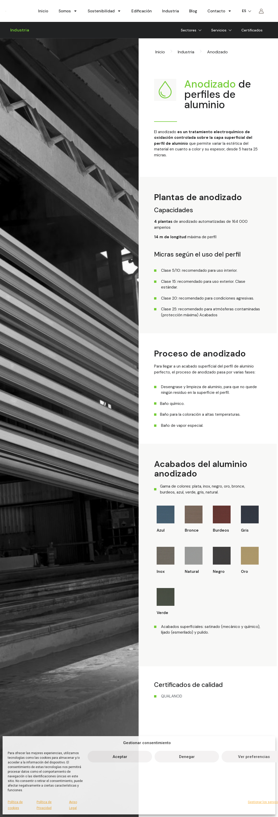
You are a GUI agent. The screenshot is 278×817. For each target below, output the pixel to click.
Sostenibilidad (104, 10)
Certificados (252, 30)
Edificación (141, 11)
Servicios (221, 30)
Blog (193, 11)
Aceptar (120, 756)
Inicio (43, 11)
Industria (170, 11)
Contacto (219, 10)
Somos (67, 10)
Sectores (191, 30)
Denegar (187, 756)
